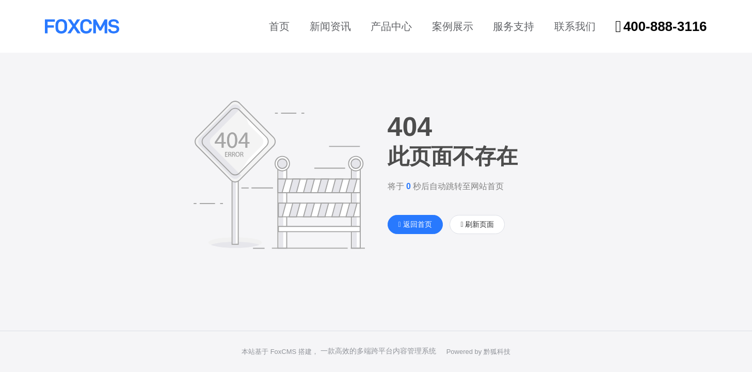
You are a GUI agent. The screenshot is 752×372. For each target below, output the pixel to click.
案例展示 (452, 26)
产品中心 (391, 26)
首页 (279, 26)
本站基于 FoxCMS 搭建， (280, 351)
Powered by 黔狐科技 (478, 351)
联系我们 (575, 26)
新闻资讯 (330, 26)
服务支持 (513, 26)
